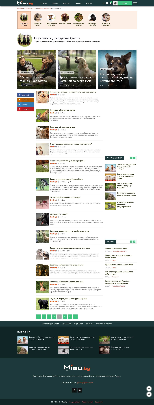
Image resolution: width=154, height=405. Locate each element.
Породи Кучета (65, 18)
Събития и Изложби (92, 19)
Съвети (55, 3)
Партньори (78, 324)
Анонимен (115, 277)
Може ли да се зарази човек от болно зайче (118, 256)
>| (75, 317)
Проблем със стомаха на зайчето (119, 264)
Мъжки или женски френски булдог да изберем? (124, 185)
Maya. (114, 260)
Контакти (89, 324)
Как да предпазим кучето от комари (65, 197)
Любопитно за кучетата (51, 19)
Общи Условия (74, 402)
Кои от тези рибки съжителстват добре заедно (119, 273)
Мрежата (67, 3)
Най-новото (66, 324)
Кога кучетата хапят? (58, 214)
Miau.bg (20, 8)
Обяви (78, 3)
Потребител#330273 (118, 286)
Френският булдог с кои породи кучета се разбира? (126, 167)
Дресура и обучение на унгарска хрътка (66, 265)
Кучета (33, 8)
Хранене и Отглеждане (105, 19)
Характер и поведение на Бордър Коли (66, 179)
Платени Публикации (50, 324)
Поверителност (87, 402)
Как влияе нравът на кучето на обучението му (69, 231)
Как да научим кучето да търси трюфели (67, 161)
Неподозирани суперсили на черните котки (81, 348)
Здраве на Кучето (38, 19)
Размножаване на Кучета (78, 19)
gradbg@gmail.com (85, 382)
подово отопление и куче (116, 248)
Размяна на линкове (104, 324)
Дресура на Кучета (44, 8)
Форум (89, 3)
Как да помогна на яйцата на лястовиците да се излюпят (117, 282)
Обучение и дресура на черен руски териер (68, 298)
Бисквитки (99, 402)
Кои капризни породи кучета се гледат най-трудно (125, 176)
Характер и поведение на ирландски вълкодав (126, 194)
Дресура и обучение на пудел (62, 127)
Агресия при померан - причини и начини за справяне (73, 92)
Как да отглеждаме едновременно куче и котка (70, 248)
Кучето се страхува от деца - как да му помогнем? (71, 144)
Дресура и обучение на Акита (62, 110)
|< (38, 317)
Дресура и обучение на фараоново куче (66, 282)
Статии (44, 3)
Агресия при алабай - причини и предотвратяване (125, 204)
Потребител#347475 (119, 251)
